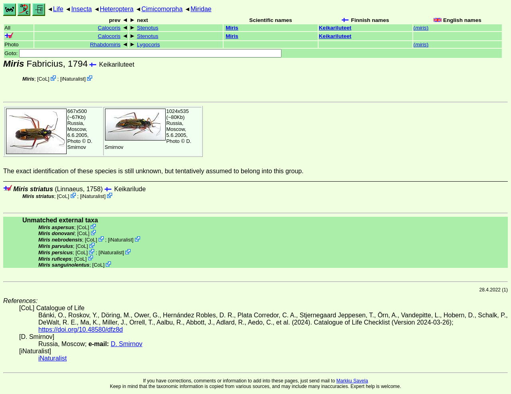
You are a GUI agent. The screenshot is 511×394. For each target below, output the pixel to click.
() (421, 28)
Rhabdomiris (105, 45)
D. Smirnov (80, 144)
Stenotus (147, 28)
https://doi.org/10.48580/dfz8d (80, 329)
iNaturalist (72, 79)
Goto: (142, 53)
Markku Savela (352, 381)
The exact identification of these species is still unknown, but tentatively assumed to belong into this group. (153, 171)
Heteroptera (117, 9)
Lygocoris (148, 45)
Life (58, 9)
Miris (232, 28)
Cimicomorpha (161, 9)
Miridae (200, 9)
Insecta (81, 9)
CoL (43, 79)
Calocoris (109, 28)
